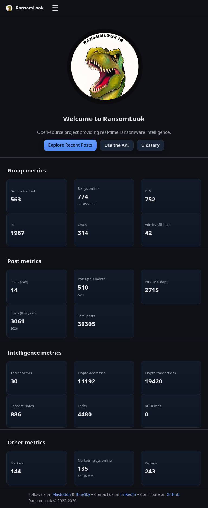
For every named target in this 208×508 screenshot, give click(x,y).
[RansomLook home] (24, 8)
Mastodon (61, 494)
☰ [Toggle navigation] (55, 8)
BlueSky (83, 494)
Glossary (150, 145)
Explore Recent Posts (70, 145)
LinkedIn (128, 494)
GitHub (173, 494)
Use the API (117, 145)
